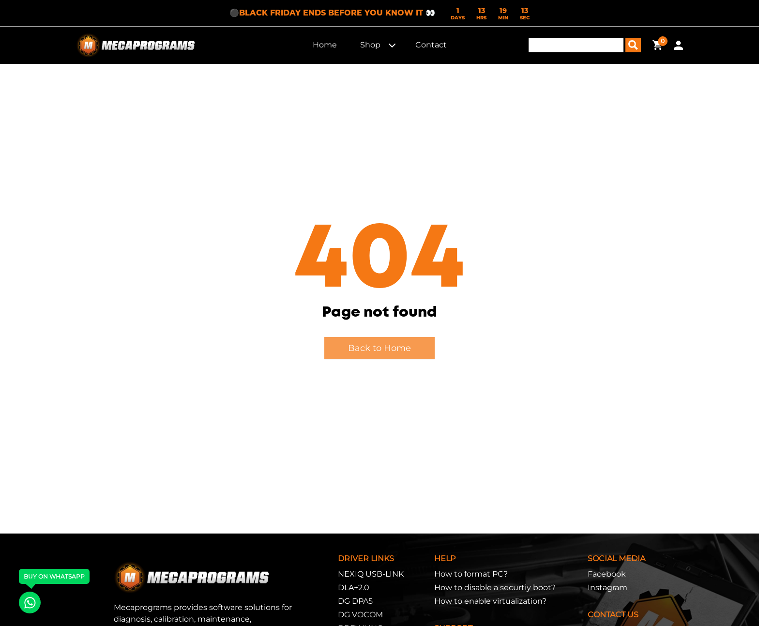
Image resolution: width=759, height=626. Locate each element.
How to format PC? (471, 574)
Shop (370, 44)
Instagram (607, 587)
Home (325, 44)
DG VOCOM (360, 614)
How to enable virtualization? (490, 601)
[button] (392, 45)
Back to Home (379, 348)
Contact (431, 44)
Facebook (607, 574)
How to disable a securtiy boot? (495, 587)
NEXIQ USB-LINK (371, 574)
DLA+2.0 (353, 587)
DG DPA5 (355, 601)
